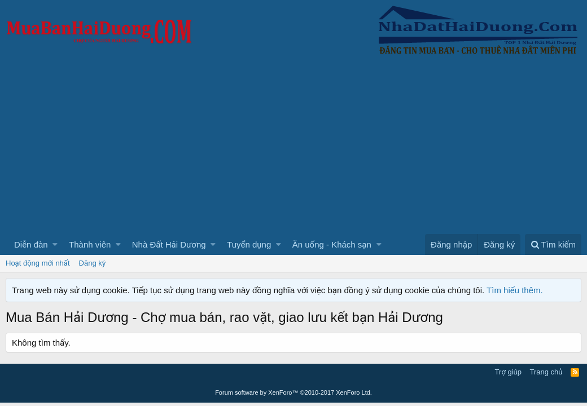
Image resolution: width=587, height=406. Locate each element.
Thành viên (90, 244)
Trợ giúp (508, 372)
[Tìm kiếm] (553, 244)
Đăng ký (92, 263)
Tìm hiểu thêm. (515, 290)
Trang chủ (546, 372)
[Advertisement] (293, 149)
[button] (55, 244)
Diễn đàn (31, 244)
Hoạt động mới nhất (38, 263)
